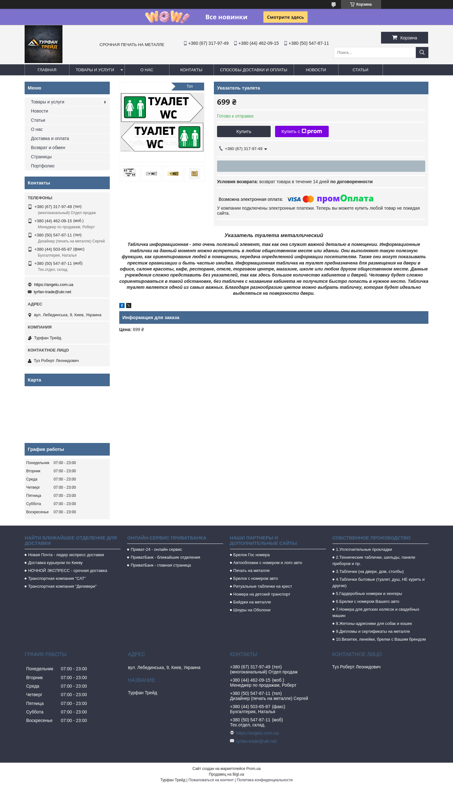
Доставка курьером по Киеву (55, 562)
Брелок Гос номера (251, 554)
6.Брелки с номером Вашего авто (367, 601)
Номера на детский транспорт (262, 594)
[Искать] (422, 52)
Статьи (360, 69)
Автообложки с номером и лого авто (267, 562)
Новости (316, 69)
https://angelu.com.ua (53, 284)
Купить (243, 131)
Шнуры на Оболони (252, 610)
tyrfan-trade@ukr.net (52, 291)
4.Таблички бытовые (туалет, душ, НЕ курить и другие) (378, 582)
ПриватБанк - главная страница (161, 565)
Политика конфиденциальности (265, 780)
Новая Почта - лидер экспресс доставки (66, 554)
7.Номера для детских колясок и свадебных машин (375, 612)
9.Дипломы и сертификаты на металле (373, 631)
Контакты (191, 69)
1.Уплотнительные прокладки (364, 549)
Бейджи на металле (252, 602)
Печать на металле (251, 570)
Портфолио (43, 165)
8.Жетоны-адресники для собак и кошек (374, 623)
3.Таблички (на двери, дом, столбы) (370, 571)
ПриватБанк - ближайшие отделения (165, 557)
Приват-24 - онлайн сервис (156, 549)
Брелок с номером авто (255, 578)
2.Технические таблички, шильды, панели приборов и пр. (373, 560)
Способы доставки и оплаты (253, 69)
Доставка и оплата (50, 138)
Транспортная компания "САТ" (57, 578)
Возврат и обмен (48, 147)
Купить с (301, 131)
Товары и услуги (95, 69)
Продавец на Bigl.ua (226, 774)
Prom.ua (253, 768)
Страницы (41, 156)
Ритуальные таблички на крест (262, 586)
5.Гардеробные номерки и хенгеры (369, 593)
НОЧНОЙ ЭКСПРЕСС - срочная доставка (67, 570)
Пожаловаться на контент (210, 780)
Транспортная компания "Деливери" (62, 586)
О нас (146, 69)
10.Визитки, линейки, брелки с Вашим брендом (381, 639)
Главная (47, 69)
